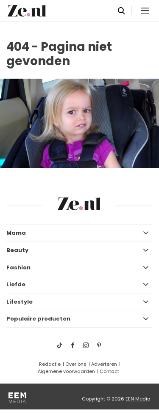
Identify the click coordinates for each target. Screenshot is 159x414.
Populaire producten (38, 319)
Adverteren (104, 364)
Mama (16, 233)
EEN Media (138, 398)
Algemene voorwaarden (66, 371)
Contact (109, 371)
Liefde (15, 284)
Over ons (75, 364)
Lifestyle (19, 302)
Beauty (17, 250)
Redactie (50, 364)
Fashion (18, 267)
